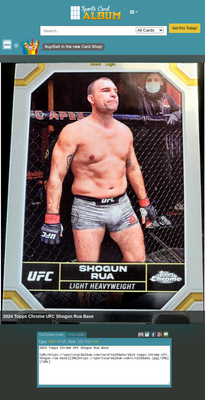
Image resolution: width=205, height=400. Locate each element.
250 (80, 341)
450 (88, 341)
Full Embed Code (51, 334)
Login (110, 64)
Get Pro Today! (184, 28)
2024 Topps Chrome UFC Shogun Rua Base (48, 316)
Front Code (76, 334)
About (95, 64)
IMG (52, 341)
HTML (62, 341)
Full (95, 341)
